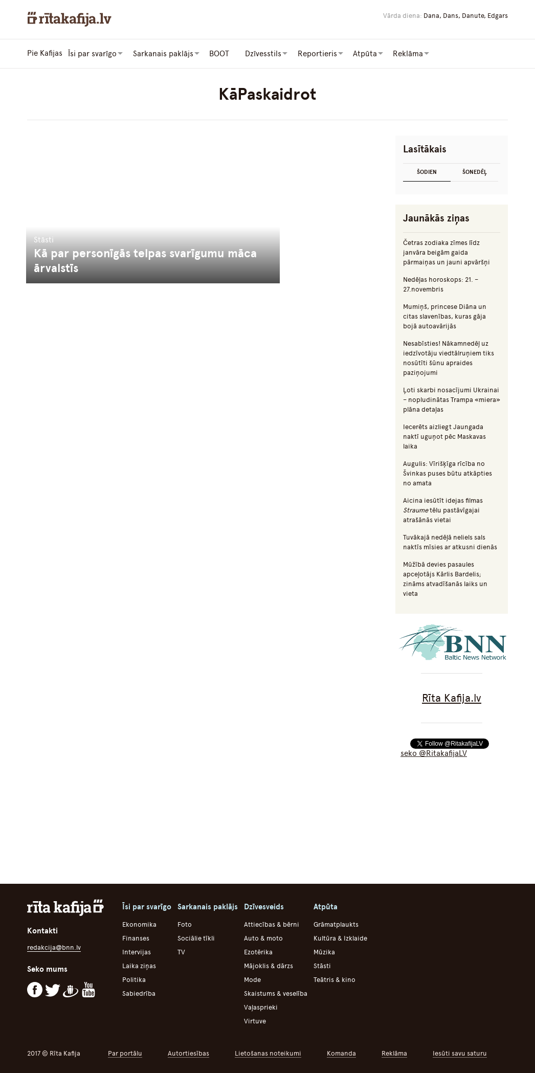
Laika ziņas (139, 965)
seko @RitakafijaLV (433, 752)
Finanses (135, 938)
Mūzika (324, 951)
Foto (184, 924)
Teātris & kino (334, 979)
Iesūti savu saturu (460, 1053)
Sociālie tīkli (196, 938)
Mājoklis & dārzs (268, 965)
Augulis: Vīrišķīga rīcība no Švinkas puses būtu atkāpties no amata (447, 472)
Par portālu (125, 1053)
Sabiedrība (138, 993)
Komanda (341, 1053)
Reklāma (394, 1053)
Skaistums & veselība (275, 993)
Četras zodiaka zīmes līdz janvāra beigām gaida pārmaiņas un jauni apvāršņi (446, 251)
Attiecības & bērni (271, 924)
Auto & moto (263, 938)
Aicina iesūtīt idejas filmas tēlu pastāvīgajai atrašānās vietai (443, 509)
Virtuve (255, 1020)
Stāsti (322, 965)
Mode (252, 979)
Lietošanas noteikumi (268, 1053)
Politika (134, 979)
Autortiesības (188, 1053)
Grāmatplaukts (336, 924)
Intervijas (136, 951)
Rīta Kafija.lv (451, 697)
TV (181, 951)
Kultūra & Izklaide (340, 938)
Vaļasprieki (261, 1007)
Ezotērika (258, 951)
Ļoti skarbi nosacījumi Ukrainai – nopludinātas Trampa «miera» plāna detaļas (451, 399)
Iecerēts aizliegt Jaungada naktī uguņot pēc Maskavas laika (444, 436)
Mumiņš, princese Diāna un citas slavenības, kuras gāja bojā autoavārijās (444, 315)
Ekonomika (139, 924)
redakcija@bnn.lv (54, 947)
